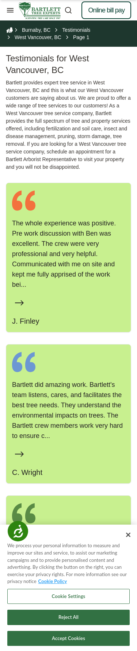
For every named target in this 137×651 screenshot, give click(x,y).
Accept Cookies (68, 640)
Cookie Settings (68, 598)
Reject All (68, 619)
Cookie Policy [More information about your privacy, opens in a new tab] (52, 583)
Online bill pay (106, 10)
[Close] (128, 537)
